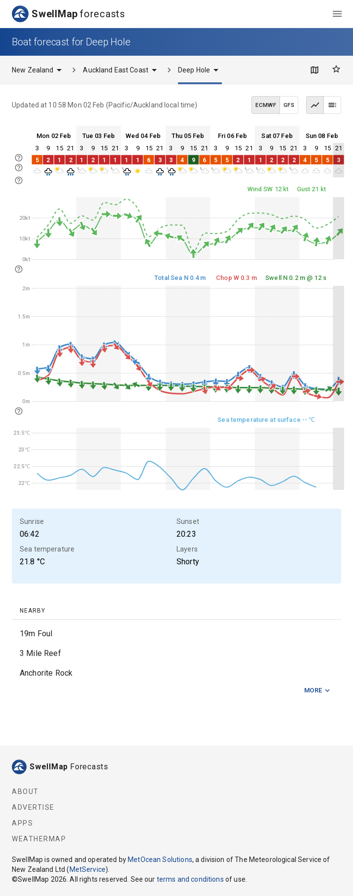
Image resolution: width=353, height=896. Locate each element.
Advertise (33, 807)
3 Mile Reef (40, 653)
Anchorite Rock (46, 673)
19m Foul (36, 633)
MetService (88, 869)
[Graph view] (315, 105)
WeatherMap (39, 839)
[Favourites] (336, 69)
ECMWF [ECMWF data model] (266, 105)
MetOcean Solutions (160, 859)
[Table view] (332, 105)
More (317, 690)
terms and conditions (190, 879)
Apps (22, 823)
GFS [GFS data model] (289, 105)
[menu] (337, 14)
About (25, 791)
